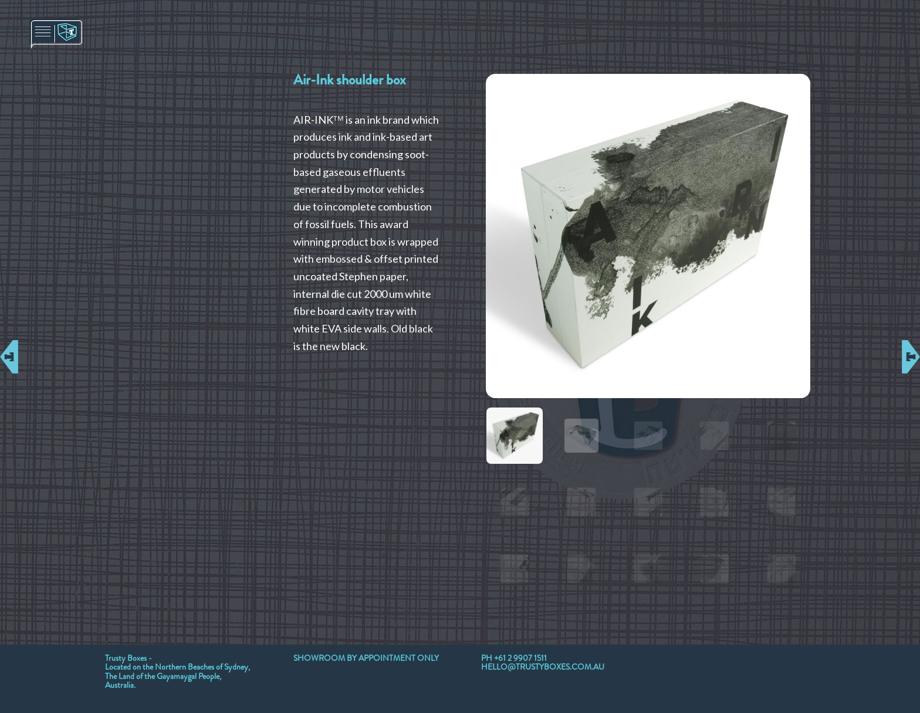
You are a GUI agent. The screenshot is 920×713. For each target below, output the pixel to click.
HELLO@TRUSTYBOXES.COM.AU (542, 667)
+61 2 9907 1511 (520, 658)
